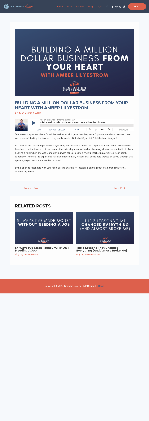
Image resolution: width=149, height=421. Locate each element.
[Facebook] (113, 7)
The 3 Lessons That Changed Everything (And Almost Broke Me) (101, 249)
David (101, 285)
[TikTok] (124, 7)
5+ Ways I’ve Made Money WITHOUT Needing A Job (42, 249)
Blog (17, 112)
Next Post (121, 188)
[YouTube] (116, 7)
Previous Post (30, 188)
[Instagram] (120, 7)
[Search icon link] (107, 6)
